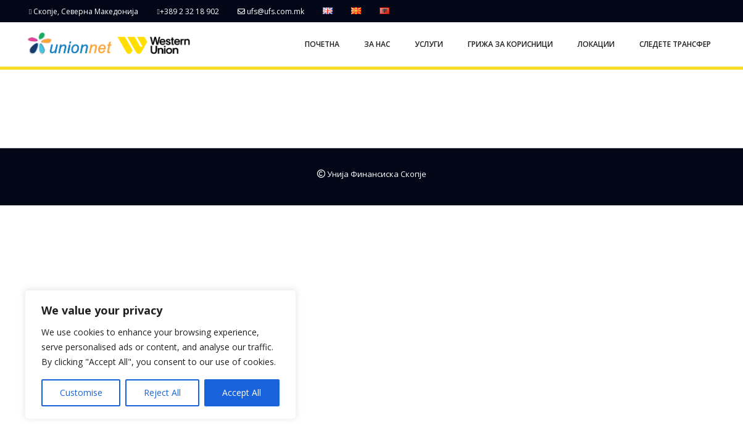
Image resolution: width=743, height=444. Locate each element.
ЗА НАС (377, 44)
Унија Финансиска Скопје (371, 173)
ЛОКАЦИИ (596, 44)
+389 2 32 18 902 (187, 11)
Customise (81, 392)
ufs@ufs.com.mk (271, 11)
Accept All (241, 392)
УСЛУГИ (429, 44)
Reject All (162, 392)
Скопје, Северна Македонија (83, 11)
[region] (160, 354)
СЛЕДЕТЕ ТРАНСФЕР (675, 44)
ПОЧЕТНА (322, 44)
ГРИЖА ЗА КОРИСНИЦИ (510, 44)
